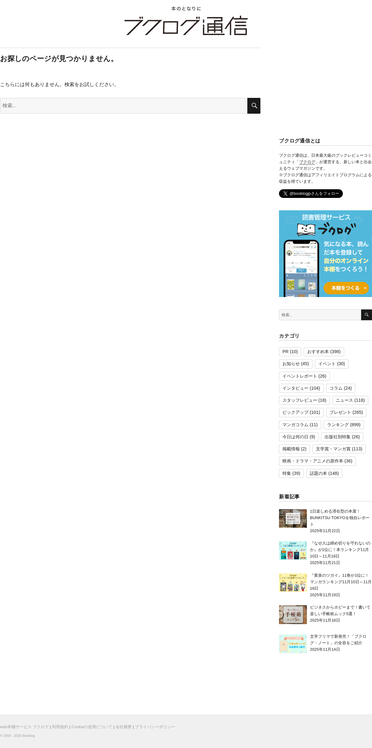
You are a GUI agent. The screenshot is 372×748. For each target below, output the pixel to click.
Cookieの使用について (92, 726)
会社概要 (124, 726)
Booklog (29, 735)
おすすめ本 (318, 351)
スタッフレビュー (299, 400)
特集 (286, 473)
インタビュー (295, 388)
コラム (336, 388)
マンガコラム (295, 424)
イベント (327, 363)
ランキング (338, 424)
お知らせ (291, 363)
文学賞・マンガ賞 (333, 448)
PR (285, 351)
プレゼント (340, 412)
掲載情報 (291, 448)
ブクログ (307, 162)
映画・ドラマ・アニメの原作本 (312, 460)
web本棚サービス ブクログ (24, 726)
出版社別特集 (338, 436)
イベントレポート (299, 376)
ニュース (344, 400)
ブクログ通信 (186, 25)
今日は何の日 (295, 436)
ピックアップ (295, 412)
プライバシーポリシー (155, 726)
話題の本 (318, 473)
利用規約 (60, 726)
